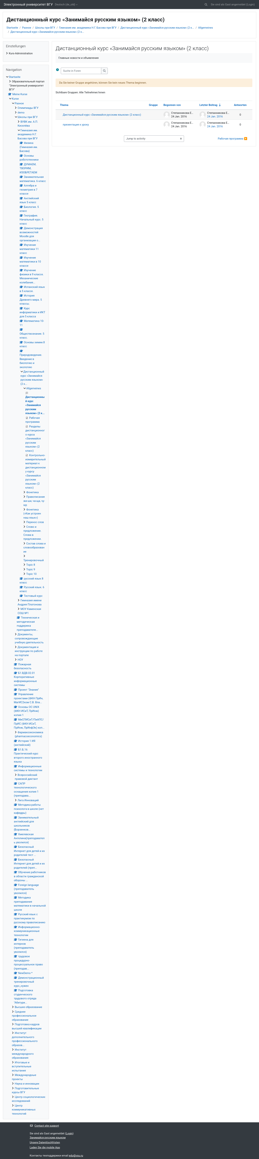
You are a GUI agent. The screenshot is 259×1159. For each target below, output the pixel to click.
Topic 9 (30, 569)
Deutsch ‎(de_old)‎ (65, 4)
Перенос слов (35, 522)
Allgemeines (205, 27)
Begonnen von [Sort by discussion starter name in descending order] (172, 105)
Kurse (15, 98)
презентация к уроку (76, 124)
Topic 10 (31, 574)
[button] (206, 5)
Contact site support (44, 1125)
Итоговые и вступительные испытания (21, 1066)
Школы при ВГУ (45, 27)
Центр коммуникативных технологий (24, 1109)
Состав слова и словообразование (34, 547)
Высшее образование (28, 1007)
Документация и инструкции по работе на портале (29, 651)
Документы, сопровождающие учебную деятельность (29, 638)
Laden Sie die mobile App (45, 1147)
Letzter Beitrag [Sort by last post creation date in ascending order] (208, 105)
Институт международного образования (23, 1053)
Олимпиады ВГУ (28, 107)
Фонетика (32, 492)
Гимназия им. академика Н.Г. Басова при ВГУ (88, 27)
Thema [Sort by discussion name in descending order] (64, 105)
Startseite (12, 27)
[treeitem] (26, 53)
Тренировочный (33, 560)
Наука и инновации (27, 1083)
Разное (26, 27)
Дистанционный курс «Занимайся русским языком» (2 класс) (102, 114)
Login (250, 4)
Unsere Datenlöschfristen (45, 1142)
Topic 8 (30, 564)
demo (21, 112)
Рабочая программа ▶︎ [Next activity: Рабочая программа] (232, 138)
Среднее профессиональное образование (24, 1015)
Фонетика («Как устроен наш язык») (32, 513)
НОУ (20, 659)
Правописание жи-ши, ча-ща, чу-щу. (34, 501)
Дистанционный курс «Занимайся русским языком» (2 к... (157, 27)
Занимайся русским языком (48, 1137)
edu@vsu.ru (76, 1155)
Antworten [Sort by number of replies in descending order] (240, 105)
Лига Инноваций (28, 800)
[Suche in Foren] (81, 71)
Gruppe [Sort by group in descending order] (153, 105)
